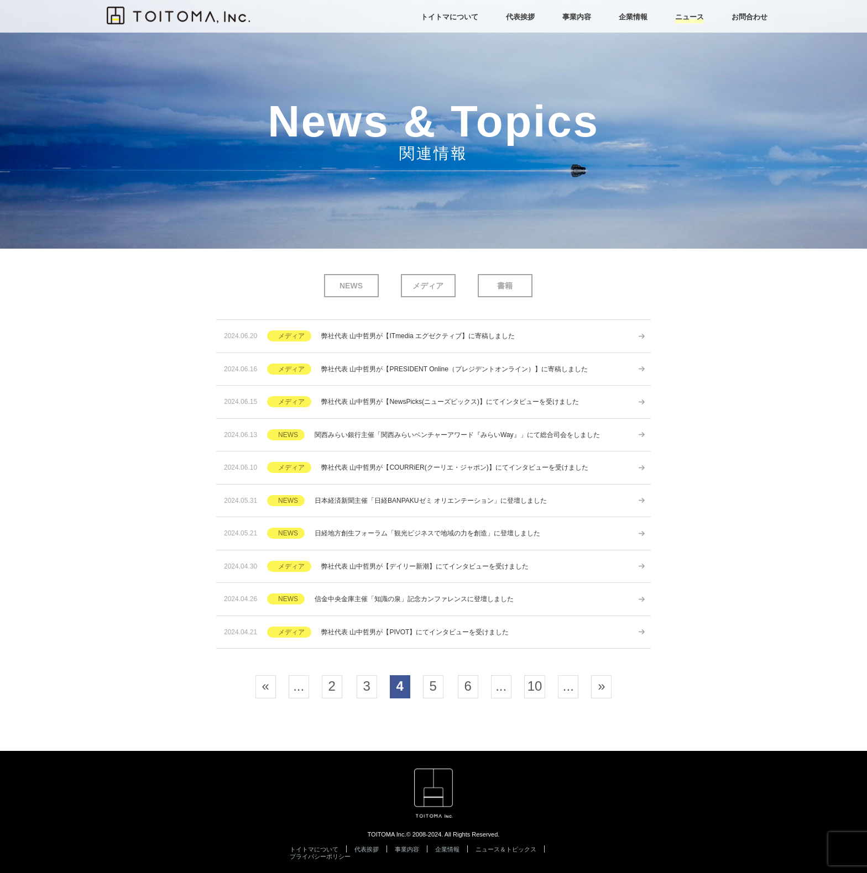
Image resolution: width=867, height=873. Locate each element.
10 (534, 686)
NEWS (351, 285)
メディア (427, 285)
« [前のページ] (265, 686)
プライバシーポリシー (320, 856)
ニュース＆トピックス (506, 849)
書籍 (505, 285)
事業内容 (407, 849)
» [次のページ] (601, 686)
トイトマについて (314, 849)
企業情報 (447, 849)
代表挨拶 (366, 849)
